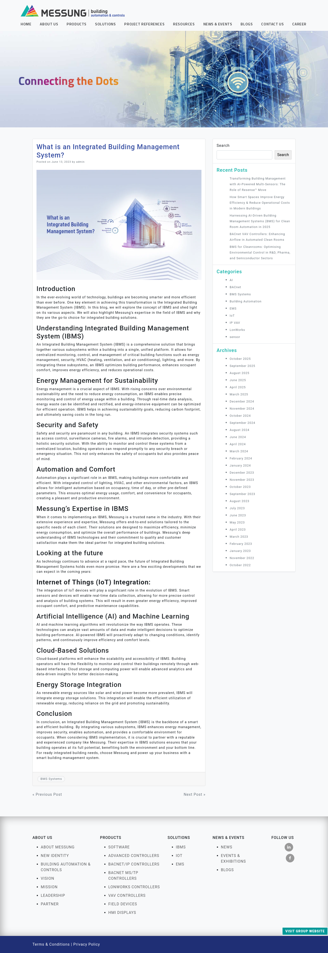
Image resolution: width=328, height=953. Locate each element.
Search (223, 145)
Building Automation (246, 301)
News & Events (217, 24)
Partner (50, 904)
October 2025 (240, 359)
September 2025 (242, 366)
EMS (233, 308)
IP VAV (235, 322)
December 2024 (242, 401)
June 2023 (238, 515)
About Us (49, 24)
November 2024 (242, 408)
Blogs (247, 24)
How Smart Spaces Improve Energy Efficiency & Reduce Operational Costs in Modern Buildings (260, 202)
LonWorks (237, 330)
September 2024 (242, 423)
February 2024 (241, 458)
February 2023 (241, 544)
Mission (49, 887)
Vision (47, 878)
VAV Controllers (127, 895)
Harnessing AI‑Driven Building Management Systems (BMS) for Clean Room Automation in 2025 (260, 221)
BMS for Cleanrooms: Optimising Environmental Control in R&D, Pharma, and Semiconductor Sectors (260, 252)
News (226, 847)
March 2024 (239, 451)
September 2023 (242, 494)
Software (119, 847)
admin (80, 161)
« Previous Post (47, 794)
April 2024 (238, 444)
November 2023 (242, 479)
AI (231, 280)
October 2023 (240, 487)
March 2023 (239, 536)
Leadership (53, 895)
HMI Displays (122, 912)
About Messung (58, 847)
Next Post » (194, 794)
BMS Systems (51, 779)
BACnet (235, 287)
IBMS (181, 847)
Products (77, 24)
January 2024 (240, 465)
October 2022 (240, 565)
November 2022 (242, 558)
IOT (179, 855)
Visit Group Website (305, 931)
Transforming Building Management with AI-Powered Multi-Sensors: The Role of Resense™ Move (258, 184)
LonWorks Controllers (134, 887)
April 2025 (238, 387)
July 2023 (237, 508)
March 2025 (239, 394)
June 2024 (238, 437)
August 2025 (239, 373)
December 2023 (242, 472)
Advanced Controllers (133, 855)
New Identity (55, 855)
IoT (232, 315)
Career (299, 24)
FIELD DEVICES (122, 904)
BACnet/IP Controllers (133, 864)
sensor (235, 337)
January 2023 (240, 551)
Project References (144, 24)
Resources (184, 24)
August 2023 (239, 501)
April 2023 (238, 529)
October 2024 (240, 415)
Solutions (105, 24)
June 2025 (238, 380)
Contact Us (272, 24)
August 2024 (239, 430)
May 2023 (237, 522)
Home (26, 24)
